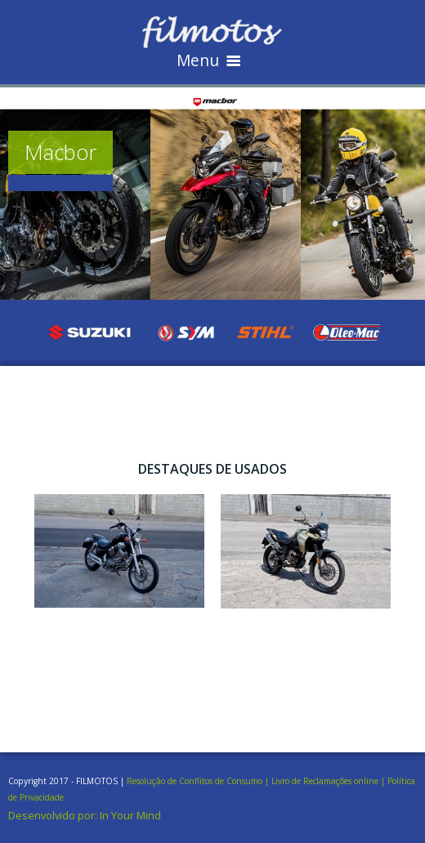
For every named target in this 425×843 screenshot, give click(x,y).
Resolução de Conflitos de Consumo (194, 781)
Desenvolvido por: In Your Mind (84, 815)
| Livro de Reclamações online (321, 781)
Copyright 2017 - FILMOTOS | (67, 781)
